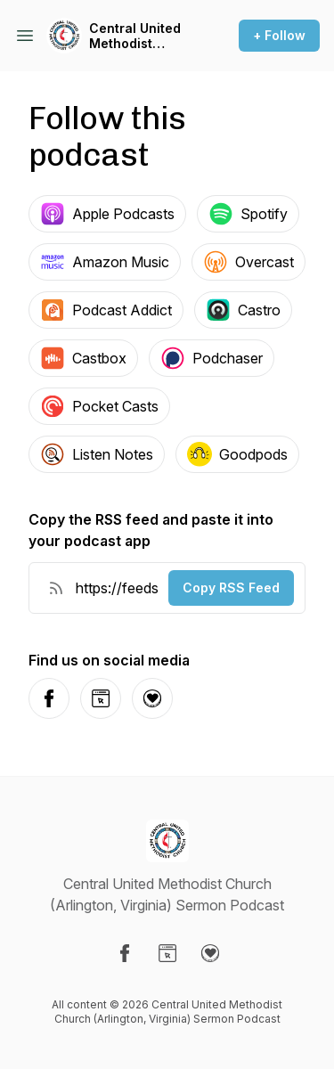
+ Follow (279, 35)
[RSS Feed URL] (56, 588)
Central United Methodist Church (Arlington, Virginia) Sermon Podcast (142, 36)
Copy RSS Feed (231, 587)
